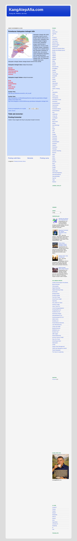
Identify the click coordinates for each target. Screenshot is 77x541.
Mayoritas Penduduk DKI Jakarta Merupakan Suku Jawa (63, 232)
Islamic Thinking (56, 88)
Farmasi (54, 72)
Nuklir (53, 128)
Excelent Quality (56, 295)
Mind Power (55, 121)
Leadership (55, 114)
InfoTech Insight (56, 304)
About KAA (54, 32)
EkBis (53, 61)
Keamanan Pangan (56, 313)
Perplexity (54, 525)
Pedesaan (54, 138)
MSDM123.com (55, 330)
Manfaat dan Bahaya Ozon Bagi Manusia (63, 219)
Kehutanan (54, 101)
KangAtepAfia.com (26, 9)
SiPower (54, 161)
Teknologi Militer (56, 176)
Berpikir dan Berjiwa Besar (58, 48)
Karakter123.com (56, 311)
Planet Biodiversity (56, 335)
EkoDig (54, 63)
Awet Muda (55, 41)
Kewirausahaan (55, 110)
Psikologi (54, 148)
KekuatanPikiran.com (57, 315)
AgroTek (54, 33)
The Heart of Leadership (58, 352)
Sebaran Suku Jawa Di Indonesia (63, 256)
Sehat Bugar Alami (56, 341)
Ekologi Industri (55, 293)
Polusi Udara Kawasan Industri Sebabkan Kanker (63, 244)
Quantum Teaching (56, 150)
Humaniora (54, 85)
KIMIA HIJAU (55, 319)
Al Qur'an (54, 37)
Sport (53, 163)
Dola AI (54, 516)
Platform (54, 145)
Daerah (13, 110)
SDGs (53, 158)
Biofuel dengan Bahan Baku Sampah (63, 268)
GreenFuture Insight (57, 299)
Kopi (53, 112)
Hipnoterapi (55, 83)
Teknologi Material (56, 174)
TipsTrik (54, 178)
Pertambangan (55, 141)
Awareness (55, 39)
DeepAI (54, 512)
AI (52, 35)
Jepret (53, 94)
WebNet (54, 181)
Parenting (54, 136)
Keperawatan (55, 105)
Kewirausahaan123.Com (58, 317)
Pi (52, 527)
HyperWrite (55, 522)
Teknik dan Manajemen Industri (59, 348)
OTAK (53, 132)
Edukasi (54, 59)
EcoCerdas (55, 291)
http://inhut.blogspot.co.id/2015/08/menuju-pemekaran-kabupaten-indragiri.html (28, 101)
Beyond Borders (56, 284)
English (54, 70)
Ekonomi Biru (55, 66)
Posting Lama (44, 158)
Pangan (54, 134)
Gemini (54, 518)
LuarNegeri (55, 117)
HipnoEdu (54, 300)
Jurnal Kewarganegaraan (58, 308)
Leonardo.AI (55, 523)
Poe (53, 529)
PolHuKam (54, 147)
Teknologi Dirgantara (57, 172)
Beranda (30, 158)
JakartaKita (55, 92)
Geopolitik (54, 75)
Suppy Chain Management (58, 346)
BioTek (54, 52)
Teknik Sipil (55, 170)
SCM (53, 156)
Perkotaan (54, 139)
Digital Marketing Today (57, 289)
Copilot (54, 511)
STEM (53, 165)
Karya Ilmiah (55, 96)
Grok (53, 520)
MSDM (54, 123)
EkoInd (54, 64)
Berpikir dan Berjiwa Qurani (58, 50)
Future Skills (55, 74)
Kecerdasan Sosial (56, 99)
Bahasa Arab (55, 43)
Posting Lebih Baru (14, 158)
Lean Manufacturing (56, 324)
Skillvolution (55, 342)
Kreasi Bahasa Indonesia (58, 322)
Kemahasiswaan (56, 103)
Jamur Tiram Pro (56, 306)
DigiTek (54, 57)
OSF (53, 130)
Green (53, 77)
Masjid (53, 119)
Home (53, 30)
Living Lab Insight (56, 326)
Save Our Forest (56, 339)
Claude (54, 509)
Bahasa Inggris (55, 44)
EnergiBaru (55, 68)
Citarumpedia (55, 286)
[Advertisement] (35, 22)
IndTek (53, 86)
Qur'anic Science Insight (57, 337)
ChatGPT (54, 507)
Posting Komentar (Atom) (20, 161)
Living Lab (54, 116)
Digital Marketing (56, 288)
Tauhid (53, 169)
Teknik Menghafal (56, 350)
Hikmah (54, 81)
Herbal (53, 79)
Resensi (54, 152)
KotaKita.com (55, 321)
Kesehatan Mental (56, 108)
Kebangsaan (55, 97)
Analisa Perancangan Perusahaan (60, 282)
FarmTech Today (56, 297)
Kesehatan (54, 106)
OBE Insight (55, 333)
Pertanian (54, 143)
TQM (53, 180)
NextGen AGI (55, 331)
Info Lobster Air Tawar (57, 302)
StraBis (54, 167)
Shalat (53, 159)
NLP (53, 127)
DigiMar (54, 55)
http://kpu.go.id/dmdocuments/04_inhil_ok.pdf (19, 93)
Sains (53, 154)
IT (52, 90)
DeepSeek (54, 514)
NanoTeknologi (55, 125)
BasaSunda (55, 46)
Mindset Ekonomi (56, 328)
